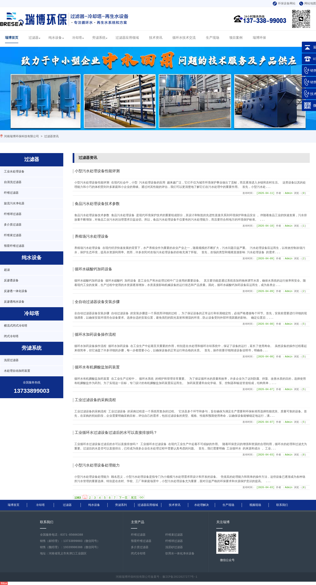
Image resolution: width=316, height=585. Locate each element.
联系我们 (282, 505)
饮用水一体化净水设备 (179, 553)
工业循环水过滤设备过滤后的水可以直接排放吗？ (116, 433)
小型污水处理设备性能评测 (97, 171)
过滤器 (34, 38)
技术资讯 (155, 38)
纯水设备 (55, 38)
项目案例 (236, 38)
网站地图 (307, 3)
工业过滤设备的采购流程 (95, 400)
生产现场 (212, 38)
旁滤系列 (121, 505)
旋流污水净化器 (14, 203)
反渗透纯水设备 (14, 301)
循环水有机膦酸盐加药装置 (97, 367)
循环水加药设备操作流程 (95, 335)
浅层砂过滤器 (174, 547)
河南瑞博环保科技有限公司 (21, 136)
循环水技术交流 (184, 38)
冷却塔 (77, 38)
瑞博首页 (11, 38)
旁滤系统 (99, 38)
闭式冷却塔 (11, 336)
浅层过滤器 (11, 360)
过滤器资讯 (51, 136)
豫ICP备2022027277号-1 (179, 577)
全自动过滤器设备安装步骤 (97, 302)
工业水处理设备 (14, 171)
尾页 (134, 497)
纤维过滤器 (11, 193)
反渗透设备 (11, 280)
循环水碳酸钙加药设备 (93, 269)
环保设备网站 (284, 3)
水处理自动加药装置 (17, 371)
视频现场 (255, 505)
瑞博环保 (259, 38)
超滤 (7, 270)
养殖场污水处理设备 (91, 236)
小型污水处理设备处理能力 (97, 465)
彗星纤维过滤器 (14, 246)
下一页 (123, 497)
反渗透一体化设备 (15, 291)
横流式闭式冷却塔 (15, 325)
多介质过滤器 (12, 224)
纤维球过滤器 (12, 214)
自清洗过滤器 (12, 182)
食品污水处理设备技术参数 (97, 204)
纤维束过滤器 (12, 235)
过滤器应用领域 (127, 38)
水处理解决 (201, 505)
